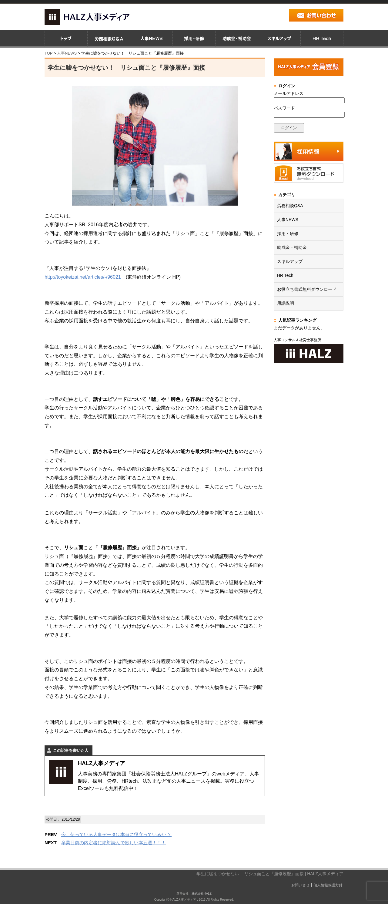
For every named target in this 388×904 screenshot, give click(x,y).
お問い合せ (300, 885)
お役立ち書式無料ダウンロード (306, 289)
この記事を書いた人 (71, 750)
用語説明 (285, 303)
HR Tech (285, 275)
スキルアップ (290, 261)
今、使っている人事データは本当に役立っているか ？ (116, 834)
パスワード (284, 108)
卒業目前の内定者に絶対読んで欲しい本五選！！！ (113, 842)
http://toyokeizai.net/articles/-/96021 (83, 277)
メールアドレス (288, 93)
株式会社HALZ (202, 893)
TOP (48, 53)
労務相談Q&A (290, 205)
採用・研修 (287, 233)
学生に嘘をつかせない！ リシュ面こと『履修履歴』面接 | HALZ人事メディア (269, 873)
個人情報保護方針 (328, 885)
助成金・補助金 (292, 247)
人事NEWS (287, 219)
